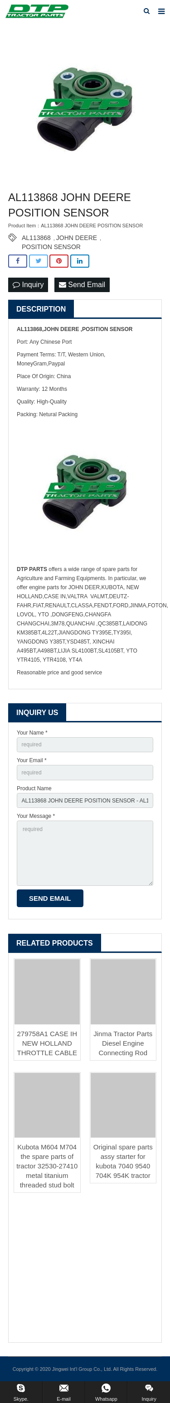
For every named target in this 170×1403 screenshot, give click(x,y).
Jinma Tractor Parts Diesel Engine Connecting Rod (122, 1043)
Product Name (34, 788)
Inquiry (28, 284)
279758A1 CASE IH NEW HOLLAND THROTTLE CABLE (47, 1043)
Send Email (82, 284)
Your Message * (36, 816)
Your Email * (32, 760)
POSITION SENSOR (51, 246)
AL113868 (36, 237)
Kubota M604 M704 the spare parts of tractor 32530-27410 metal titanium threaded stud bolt (47, 1166)
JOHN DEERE (76, 237)
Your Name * (32, 733)
